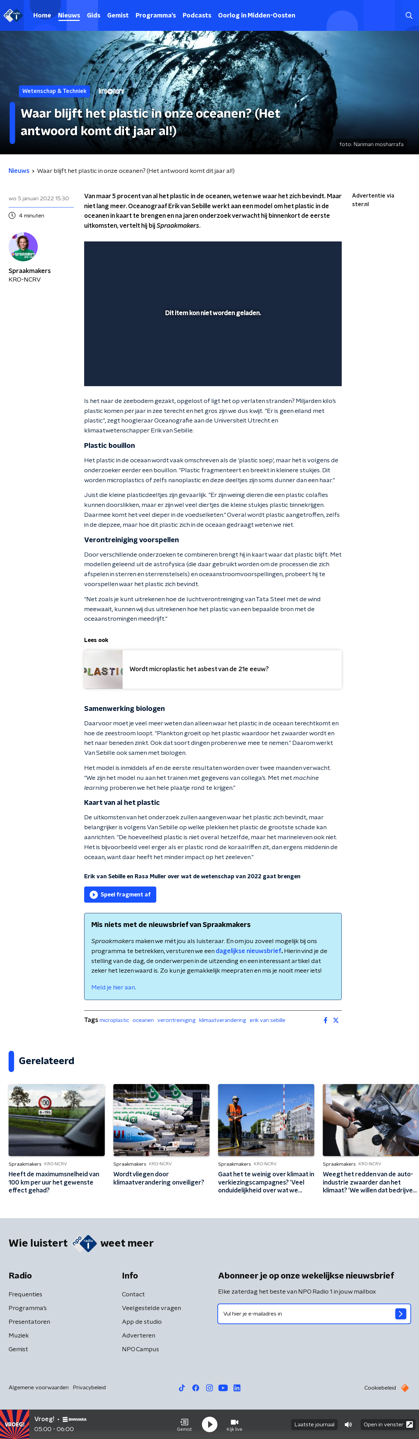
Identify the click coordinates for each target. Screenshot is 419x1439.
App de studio (142, 1322)
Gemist (118, 16)
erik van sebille (267, 1020)
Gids (93, 16)
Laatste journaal (314, 1424)
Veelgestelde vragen (151, 1308)
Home (42, 16)
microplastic (114, 1020)
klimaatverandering (222, 1020)
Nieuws (69, 16)
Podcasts (197, 16)
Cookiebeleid (380, 1388)
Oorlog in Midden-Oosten (256, 16)
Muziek (19, 1336)
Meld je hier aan (113, 988)
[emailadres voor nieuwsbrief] (314, 1313)
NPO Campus (140, 1349)
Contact (133, 1295)
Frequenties (25, 1295)
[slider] (212, 352)
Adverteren (138, 1336)
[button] (184, 1425)
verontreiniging (176, 1020)
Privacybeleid (89, 1387)
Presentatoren (29, 1322)
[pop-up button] (311, 371)
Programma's (156, 16)
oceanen (143, 1020)
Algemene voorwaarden (39, 1387)
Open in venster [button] (388, 1424)
